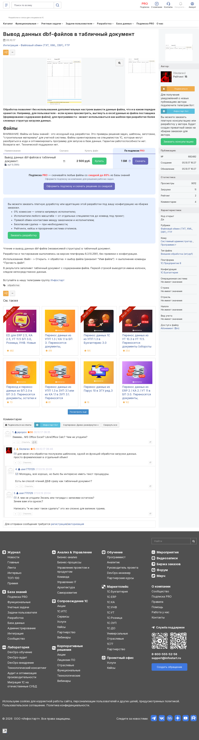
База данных (16, 623)
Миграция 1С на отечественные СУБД (22, 684)
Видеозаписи (167, 558)
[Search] (174, 541)
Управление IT (66, 582)
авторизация (76, 524)
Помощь (157, 607)
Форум (162, 570)
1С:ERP (111, 596)
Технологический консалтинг (26, 667)
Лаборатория (18, 647)
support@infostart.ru (166, 658)
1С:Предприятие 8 (171, 263)
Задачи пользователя (22, 612)
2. (15, 448)
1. (13, 432)
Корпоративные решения (70, 648)
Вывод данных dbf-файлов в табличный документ (68, 34)
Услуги (61, 621)
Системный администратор (177, 241)
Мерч (161, 576)
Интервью (14, 573)
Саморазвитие (67, 592)
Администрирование (21, 628)
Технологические (68, 675)
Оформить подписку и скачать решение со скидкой (79, 186)
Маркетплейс (118, 586)
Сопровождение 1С (72, 601)
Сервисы (63, 616)
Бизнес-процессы (69, 562)
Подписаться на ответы (18, 425)
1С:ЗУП (112, 623)
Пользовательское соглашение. (24, 705)
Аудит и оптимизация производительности (22, 675)
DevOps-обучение (19, 652)
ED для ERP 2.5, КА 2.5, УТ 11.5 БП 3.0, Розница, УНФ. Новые (21, 339)
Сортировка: (81, 425)
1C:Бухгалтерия (169, 272)
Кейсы (61, 627)
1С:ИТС (62, 611)
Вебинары (64, 637)
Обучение (115, 552)
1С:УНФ (112, 607)
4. (16, 469)
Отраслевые (65, 665)
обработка (13, 285)
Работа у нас (160, 612)
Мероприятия (168, 552)
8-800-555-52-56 (164, 654)
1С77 (110, 644)
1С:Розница (114, 617)
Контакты (158, 617)
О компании (161, 586)
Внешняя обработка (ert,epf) (177, 253)
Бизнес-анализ (67, 557)
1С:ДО (111, 628)
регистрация (59, 524)
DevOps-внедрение (20, 662)
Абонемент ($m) (170, 328)
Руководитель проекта (122, 567)
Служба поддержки (170, 627)
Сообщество (16, 638)
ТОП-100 (13, 578)
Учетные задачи (18, 607)
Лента (11, 567)
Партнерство (66, 632)
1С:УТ (110, 612)
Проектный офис (120, 658)
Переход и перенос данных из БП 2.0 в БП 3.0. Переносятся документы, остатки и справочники (21, 394)
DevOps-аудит (17, 657)
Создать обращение (169, 667)
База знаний (17, 592)
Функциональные (18, 602)
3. (15, 493)
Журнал (13, 552)
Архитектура (66, 587)
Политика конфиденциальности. (68, 705)
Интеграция (15, 633)
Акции (61, 606)
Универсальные (117, 633)
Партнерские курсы (120, 578)
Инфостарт (58, 280)
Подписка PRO (17, 596)
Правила (157, 601)
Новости (13, 557)
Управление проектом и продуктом (73, 569)
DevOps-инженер (119, 573)
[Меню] (6, 5)
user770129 (28, 469)
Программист (168, 244)
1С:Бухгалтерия (117, 591)
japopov (22, 432)
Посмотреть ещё (78, 412)
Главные (13, 562)
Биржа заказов (169, 564)
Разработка (15, 617)
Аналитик (113, 562)
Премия (12, 583)
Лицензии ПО (66, 660)
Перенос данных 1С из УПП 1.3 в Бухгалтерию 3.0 (97, 339)
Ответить (26, 442)
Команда (63, 576)
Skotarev (24, 448)
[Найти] (193, 541)
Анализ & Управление (74, 552)
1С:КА (111, 602)
